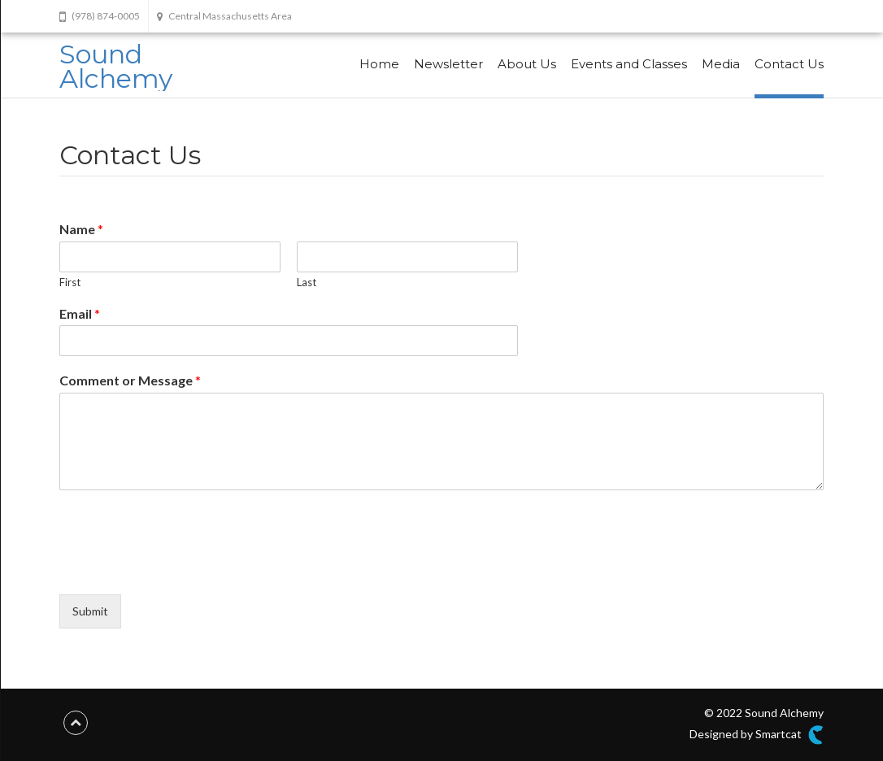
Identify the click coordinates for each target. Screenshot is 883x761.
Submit (90, 611)
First (69, 282)
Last (306, 282)
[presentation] (183, 567)
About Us (527, 64)
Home (379, 64)
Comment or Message (130, 380)
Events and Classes (629, 64)
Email (79, 313)
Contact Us (789, 64)
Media (721, 64)
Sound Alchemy (115, 66)
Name (81, 229)
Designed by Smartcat (756, 735)
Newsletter (448, 64)
